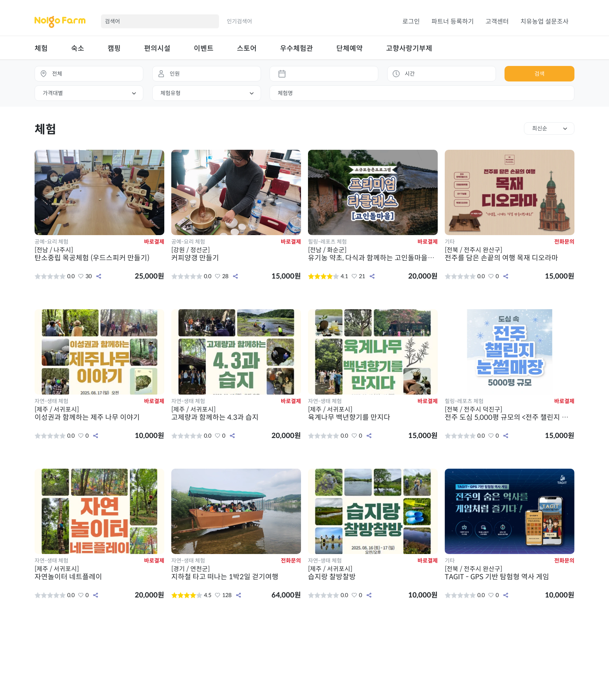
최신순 (539, 128)
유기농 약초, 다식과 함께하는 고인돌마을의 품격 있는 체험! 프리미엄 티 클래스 (373, 254)
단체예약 (349, 48)
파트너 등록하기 (453, 21)
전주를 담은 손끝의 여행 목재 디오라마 (509, 254)
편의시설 (157, 48)
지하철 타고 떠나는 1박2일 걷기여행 (236, 573)
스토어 (247, 48)
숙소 (77, 48)
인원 (175, 73)
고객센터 (497, 21)
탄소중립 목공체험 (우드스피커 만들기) (99, 254)
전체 (57, 73)
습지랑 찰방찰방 (373, 573)
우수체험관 (296, 48)
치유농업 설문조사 (544, 21)
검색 (539, 73)
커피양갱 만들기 (236, 254)
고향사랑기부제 (409, 48)
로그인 (411, 21)
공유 (99, 276)
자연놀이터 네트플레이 (99, 573)
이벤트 (204, 48)
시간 (410, 73)
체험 (41, 48)
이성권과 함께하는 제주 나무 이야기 (99, 413)
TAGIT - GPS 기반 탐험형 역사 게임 (509, 573)
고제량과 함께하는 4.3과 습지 (236, 413)
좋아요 (81, 276)
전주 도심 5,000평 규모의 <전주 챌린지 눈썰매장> (509, 413)
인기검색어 (239, 21)
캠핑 (114, 48)
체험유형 (170, 93)
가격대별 (53, 93)
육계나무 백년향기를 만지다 (373, 413)
